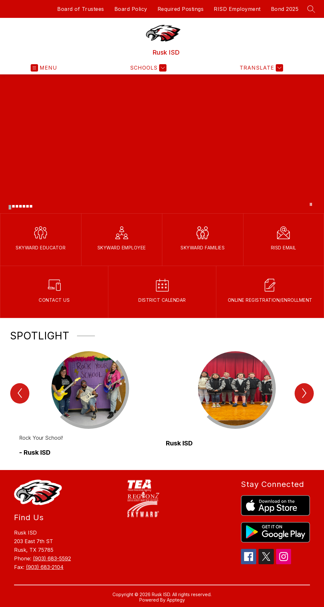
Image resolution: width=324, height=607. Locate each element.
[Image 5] (24, 206)
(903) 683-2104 (45, 567)
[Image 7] (31, 206)
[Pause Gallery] (311, 204)
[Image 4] (20, 206)
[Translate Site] (260, 68)
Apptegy (176, 600)
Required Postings (181, 9)
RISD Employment (237, 9)
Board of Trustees (80, 9)
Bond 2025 (285, 9)
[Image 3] (17, 206)
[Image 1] (10, 207)
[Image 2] (13, 206)
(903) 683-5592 (52, 558)
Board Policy (130, 9)
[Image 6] (27, 206)
